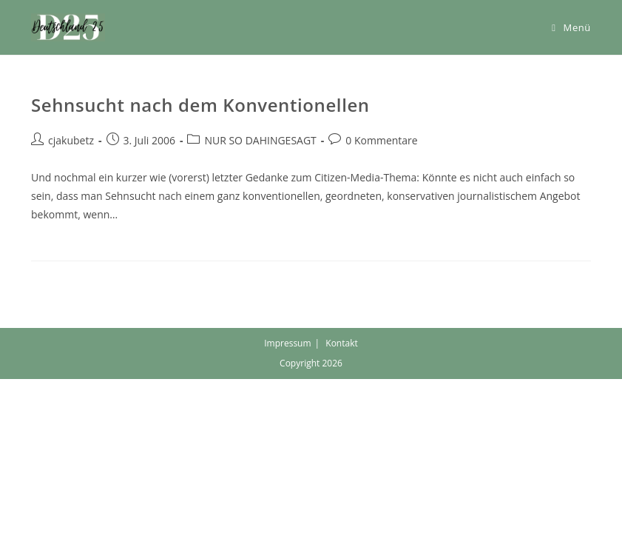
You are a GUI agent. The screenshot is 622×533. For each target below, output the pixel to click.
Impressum (287, 343)
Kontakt (341, 343)
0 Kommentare (381, 140)
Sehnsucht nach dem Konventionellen (200, 105)
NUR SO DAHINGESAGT (260, 140)
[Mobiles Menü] (571, 27)
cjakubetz (71, 140)
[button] (68, 27)
